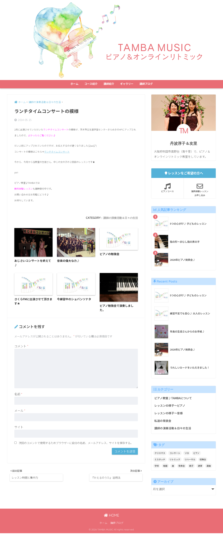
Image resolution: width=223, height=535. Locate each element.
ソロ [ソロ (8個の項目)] (187, 454)
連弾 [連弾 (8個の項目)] (200, 467)
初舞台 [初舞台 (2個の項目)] (203, 461)
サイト (18, 428)
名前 (18, 395)
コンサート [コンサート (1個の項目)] (175, 454)
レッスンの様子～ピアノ (170, 406)
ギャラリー (126, 84)
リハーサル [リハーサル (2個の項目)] (190, 461)
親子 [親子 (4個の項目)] (191, 467)
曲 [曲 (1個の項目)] (173, 467)
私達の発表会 (163, 422)
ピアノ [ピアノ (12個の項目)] (196, 454)
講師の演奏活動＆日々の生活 (119, 218)
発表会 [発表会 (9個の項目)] (181, 467)
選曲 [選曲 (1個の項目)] (209, 467)
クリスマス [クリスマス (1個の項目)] (160, 454)
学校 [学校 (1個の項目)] (157, 467)
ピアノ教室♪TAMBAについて (174, 398)
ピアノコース (167, 188)
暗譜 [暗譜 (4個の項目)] (165, 467)
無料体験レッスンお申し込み (200, 190)
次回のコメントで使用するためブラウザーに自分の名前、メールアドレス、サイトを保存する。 (76, 444)
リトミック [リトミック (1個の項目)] (175, 461)
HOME (111, 517)
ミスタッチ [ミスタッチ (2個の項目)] (160, 461)
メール (19, 412)
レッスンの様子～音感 (169, 414)
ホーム (74, 84)
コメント (21, 347)
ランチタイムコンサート (57, 151)
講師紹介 (109, 84)
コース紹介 (91, 84)
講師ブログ (146, 84)
